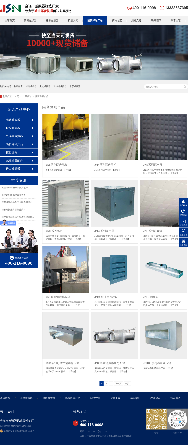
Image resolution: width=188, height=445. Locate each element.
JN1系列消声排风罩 (58, 297)
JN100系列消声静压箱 (157, 363)
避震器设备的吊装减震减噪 (15, 188)
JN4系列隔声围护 (105, 164)
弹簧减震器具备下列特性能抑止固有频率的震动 (25, 203)
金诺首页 (10, 20)
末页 (127, 383)
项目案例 (135, 398)
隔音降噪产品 (94, 20)
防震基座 (18, 86)
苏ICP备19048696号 (21, 426)
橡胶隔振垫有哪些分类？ (14, 210)
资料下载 (115, 398)
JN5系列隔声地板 (57, 164)
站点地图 (175, 398)
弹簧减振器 (30, 20)
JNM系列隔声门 (55, 231)
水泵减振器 (74, 86)
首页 (16, 96)
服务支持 (136, 20)
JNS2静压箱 (151, 297)
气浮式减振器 (14, 136)
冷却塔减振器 (60, 86)
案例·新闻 (156, 20)
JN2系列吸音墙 (152, 231)
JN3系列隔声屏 (152, 164)
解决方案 (117, 20)
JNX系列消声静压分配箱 (109, 363)
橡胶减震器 (52, 20)
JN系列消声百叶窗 (106, 297)
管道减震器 (31, 86)
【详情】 (67, 170)
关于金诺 (176, 20)
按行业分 (11, 152)
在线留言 (155, 398)
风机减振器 (44, 86)
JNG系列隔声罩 (104, 231)
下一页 (118, 383)
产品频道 (27, 96)
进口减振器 (13, 168)
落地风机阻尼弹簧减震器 (14, 195)
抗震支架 (73, 20)
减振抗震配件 (14, 160)
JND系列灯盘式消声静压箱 (62, 363)
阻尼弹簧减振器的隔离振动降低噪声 (19, 217)
